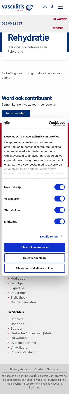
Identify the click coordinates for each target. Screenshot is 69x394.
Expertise (17, 288)
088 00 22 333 (12, 23)
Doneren (57, 28)
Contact (16, 319)
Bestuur (16, 328)
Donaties (17, 324)
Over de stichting (23, 343)
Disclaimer (53, 369)
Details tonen (49, 236)
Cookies (39, 369)
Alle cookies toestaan (34, 247)
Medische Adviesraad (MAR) (31, 333)
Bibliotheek (18, 297)
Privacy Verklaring (23, 352)
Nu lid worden (15, 113)
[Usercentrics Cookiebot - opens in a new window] (49, 123)
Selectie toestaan (34, 257)
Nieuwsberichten (23, 302)
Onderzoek (18, 293)
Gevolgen (17, 283)
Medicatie (17, 278)
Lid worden (59, 19)
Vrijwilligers (18, 347)
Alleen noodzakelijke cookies (34, 268)
